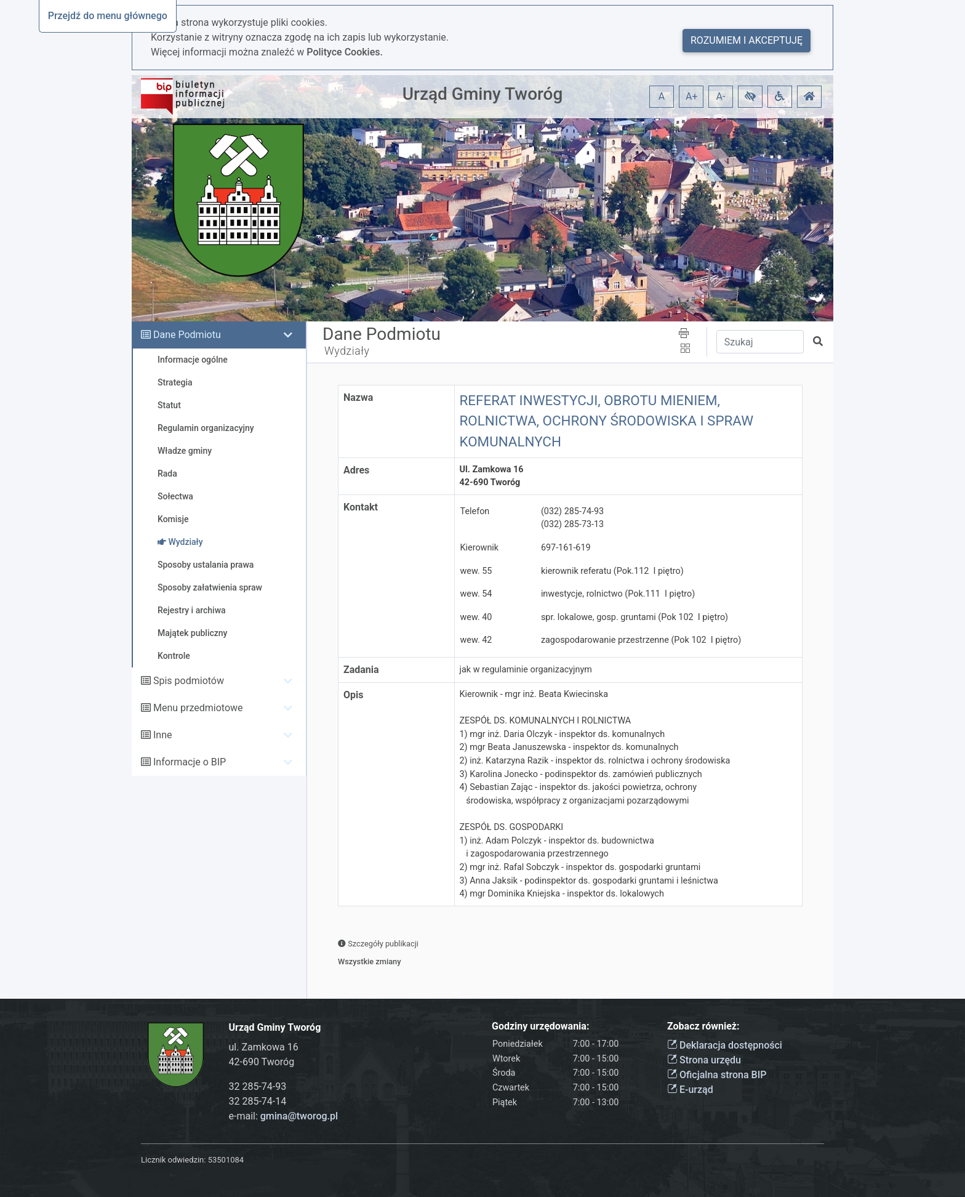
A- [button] (721, 96)
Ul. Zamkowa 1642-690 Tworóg (492, 476)
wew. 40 (476, 617)
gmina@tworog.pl (299, 1116)
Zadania (361, 669)
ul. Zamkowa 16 (263, 1047)
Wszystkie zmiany (369, 961)
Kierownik (479, 547)
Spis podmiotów (188, 681)
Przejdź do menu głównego (107, 16)
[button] (750, 97)
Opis (353, 695)
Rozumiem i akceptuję (747, 40)
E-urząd (690, 1089)
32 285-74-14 (258, 1101)
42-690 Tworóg (262, 1062)
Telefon (475, 511)
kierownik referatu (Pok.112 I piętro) (612, 571)
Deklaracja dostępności (724, 1045)
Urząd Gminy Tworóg (482, 94)
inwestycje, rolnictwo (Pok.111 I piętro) (618, 594)
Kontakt (360, 507)
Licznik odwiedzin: (173, 1159)
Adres (356, 470)
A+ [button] (692, 96)
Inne (162, 735)
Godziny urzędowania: (540, 1026)
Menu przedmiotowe (198, 708)
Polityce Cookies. (344, 52)
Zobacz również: (703, 1026)
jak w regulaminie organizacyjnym (526, 669)
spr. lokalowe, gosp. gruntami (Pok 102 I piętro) (634, 617)
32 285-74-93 (258, 1086)
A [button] (662, 96)
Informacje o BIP (189, 762)
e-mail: (283, 1116)
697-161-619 (566, 547)
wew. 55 (476, 571)
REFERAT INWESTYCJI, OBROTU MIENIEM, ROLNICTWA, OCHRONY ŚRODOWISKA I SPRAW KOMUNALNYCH (607, 420)
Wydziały (346, 351)
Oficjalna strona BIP (716, 1075)
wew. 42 (476, 640)
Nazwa (358, 397)
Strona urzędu (704, 1060)
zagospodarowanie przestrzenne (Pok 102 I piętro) (641, 640)
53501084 (226, 1159)
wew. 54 (476, 594)
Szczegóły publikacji (378, 943)
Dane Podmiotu (187, 335)
